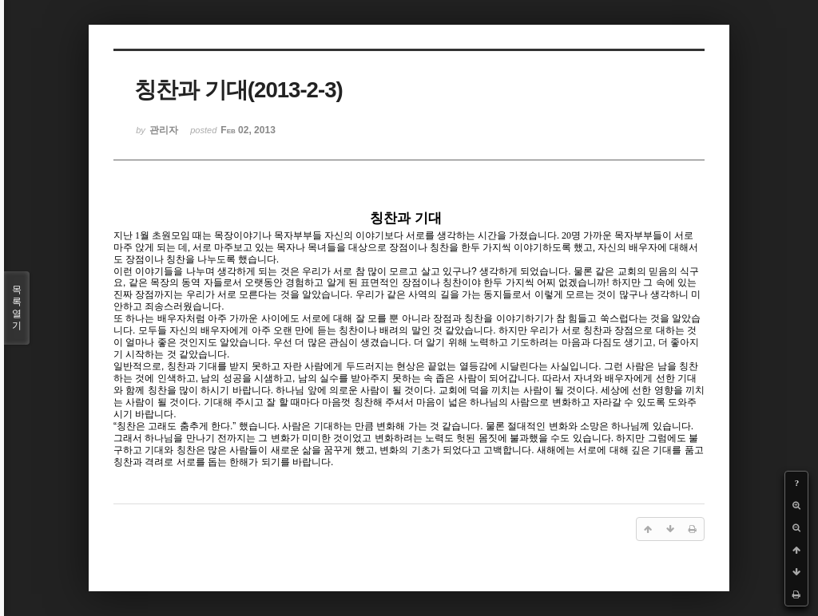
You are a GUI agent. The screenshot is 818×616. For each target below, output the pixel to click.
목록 (17, 308)
